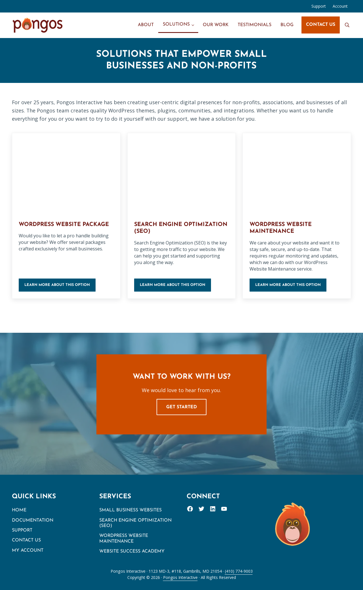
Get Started (181, 407)
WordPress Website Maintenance (282, 228)
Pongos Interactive (180, 577)
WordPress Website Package (65, 224)
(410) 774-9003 (239, 571)
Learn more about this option (60, 287)
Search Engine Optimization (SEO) (165, 228)
